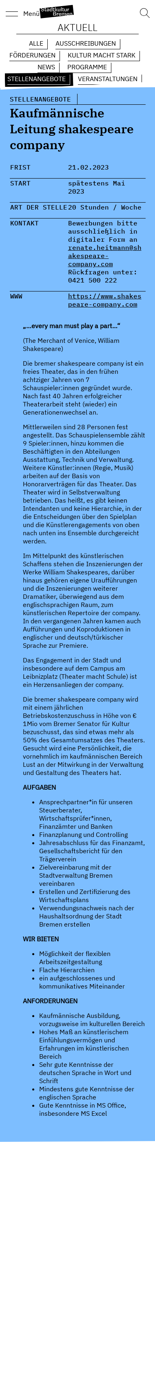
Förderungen (32, 55)
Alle (36, 43)
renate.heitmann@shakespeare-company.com (105, 255)
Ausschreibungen (85, 43)
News (46, 67)
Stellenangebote (36, 79)
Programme (87, 67)
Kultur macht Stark (101, 55)
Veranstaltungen (107, 79)
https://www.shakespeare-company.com (105, 300)
